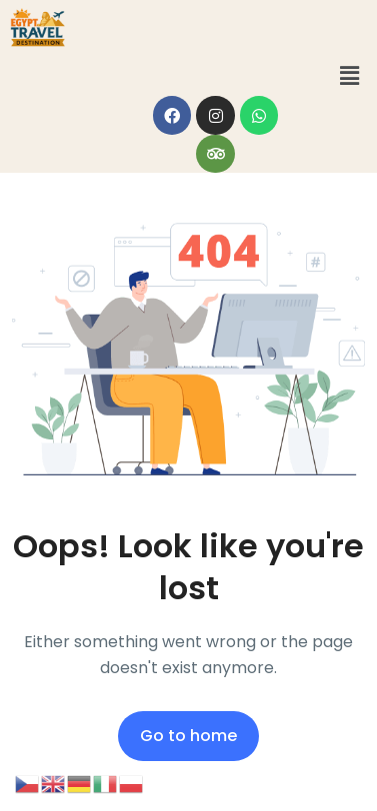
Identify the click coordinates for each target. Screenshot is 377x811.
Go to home (188, 735)
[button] (350, 76)
